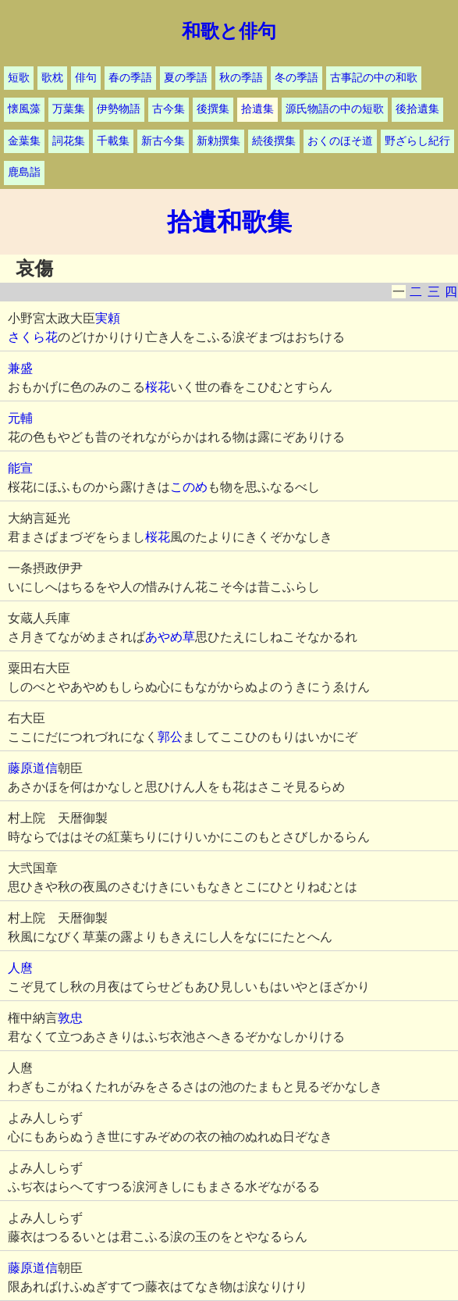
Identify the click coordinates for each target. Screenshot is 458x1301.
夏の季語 (186, 78)
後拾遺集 (417, 109)
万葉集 (68, 109)
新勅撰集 (218, 141)
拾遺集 (257, 109)
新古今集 (163, 141)
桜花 (157, 387)
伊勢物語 (118, 109)
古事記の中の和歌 (373, 78)
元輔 (20, 418)
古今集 (168, 109)
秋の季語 (241, 78)
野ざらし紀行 (417, 141)
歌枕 (52, 78)
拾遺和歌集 (229, 222)
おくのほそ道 (340, 141)
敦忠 (70, 1018)
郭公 (170, 736)
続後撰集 (274, 141)
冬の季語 (296, 78)
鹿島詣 (24, 172)
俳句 (86, 78)
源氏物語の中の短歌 (335, 109)
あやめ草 (170, 636)
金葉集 (24, 141)
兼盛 (20, 368)
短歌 (19, 78)
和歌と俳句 (229, 31)
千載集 (113, 141)
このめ (189, 487)
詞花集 (68, 141)
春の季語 (130, 78)
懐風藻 (24, 109)
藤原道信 (33, 768)
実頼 (107, 318)
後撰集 (213, 109)
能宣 (20, 468)
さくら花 (33, 337)
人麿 (20, 968)
